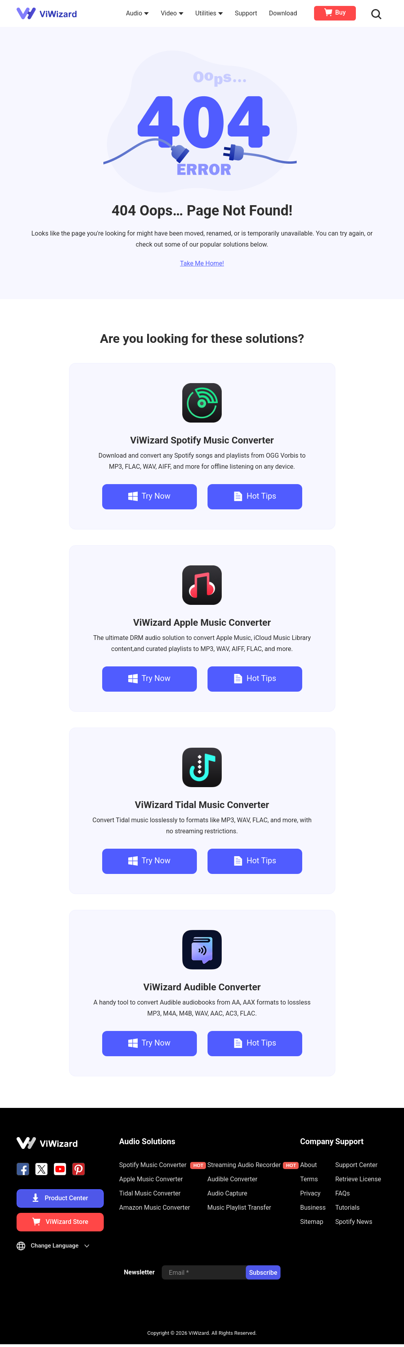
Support (247, 13)
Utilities (210, 13)
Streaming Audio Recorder (253, 1165)
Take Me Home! (202, 263)
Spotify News (353, 1221)
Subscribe (263, 1276)
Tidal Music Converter (202, 804)
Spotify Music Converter (202, 440)
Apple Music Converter (202, 622)
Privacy (310, 1193)
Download (284, 13)
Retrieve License (358, 1179)
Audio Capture (227, 1193)
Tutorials (347, 1207)
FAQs (342, 1193)
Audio (138, 13)
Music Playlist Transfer (239, 1207)
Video (172, 13)
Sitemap (312, 1221)
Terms (309, 1179)
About (308, 1165)
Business (313, 1207)
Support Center (356, 1165)
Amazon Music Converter (154, 1207)
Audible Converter (201, 987)
